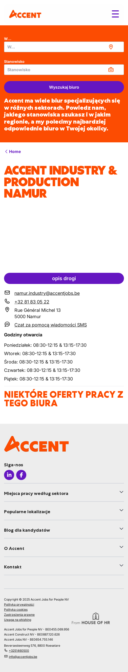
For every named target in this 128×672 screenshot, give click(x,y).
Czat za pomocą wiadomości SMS (50, 325)
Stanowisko (14, 61)
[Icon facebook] (21, 475)
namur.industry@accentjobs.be (47, 293)
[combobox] (64, 47)
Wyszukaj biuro (64, 87)
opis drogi (64, 278)
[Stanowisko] (64, 69)
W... (7, 38)
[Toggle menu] (115, 14)
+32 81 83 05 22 (31, 301)
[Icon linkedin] (9, 475)
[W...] (64, 47)
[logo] (25, 14)
